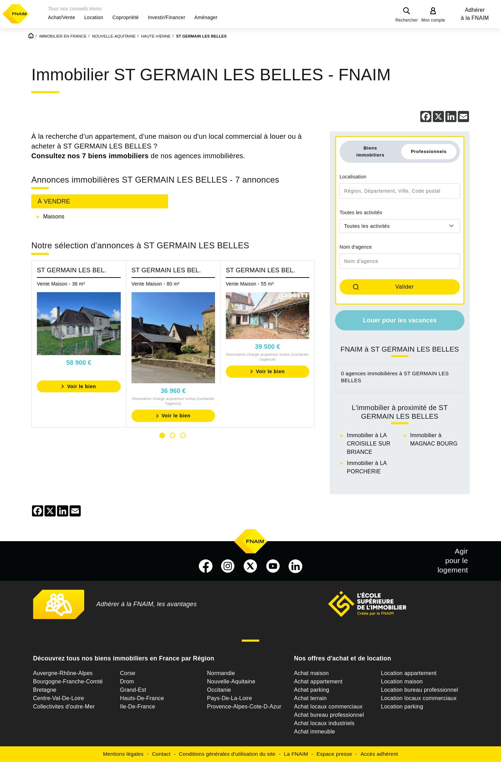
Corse (127, 673)
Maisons (53, 216)
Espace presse (334, 754)
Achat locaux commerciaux (328, 706)
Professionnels (429, 151)
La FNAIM (296, 754)
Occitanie (219, 690)
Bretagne (44, 690)
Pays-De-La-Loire (229, 698)
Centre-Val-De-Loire (58, 698)
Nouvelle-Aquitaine (231, 681)
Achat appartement (318, 681)
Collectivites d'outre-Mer (64, 706)
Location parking (402, 706)
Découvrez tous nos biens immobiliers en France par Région (123, 658)
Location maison (402, 681)
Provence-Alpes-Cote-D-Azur (244, 706)
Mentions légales (123, 754)
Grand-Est (133, 690)
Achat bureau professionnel (329, 715)
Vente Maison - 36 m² (61, 284)
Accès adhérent (379, 754)
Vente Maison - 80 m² (156, 284)
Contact (161, 754)
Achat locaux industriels (324, 723)
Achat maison (311, 673)
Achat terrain (310, 698)
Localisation (353, 176)
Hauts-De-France (142, 698)
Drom (127, 681)
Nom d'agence (356, 247)
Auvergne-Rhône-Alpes (63, 673)
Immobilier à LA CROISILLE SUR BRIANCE (368, 443)
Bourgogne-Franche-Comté (68, 681)
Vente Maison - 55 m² (250, 284)
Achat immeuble (314, 732)
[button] (61, 17)
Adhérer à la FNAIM (475, 14)
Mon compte (433, 20)
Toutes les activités (361, 212)
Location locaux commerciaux (419, 698)
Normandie (221, 673)
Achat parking (311, 690)
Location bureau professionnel (419, 690)
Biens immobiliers (370, 151)
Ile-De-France (137, 706)
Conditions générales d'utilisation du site (227, 754)
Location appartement (409, 673)
